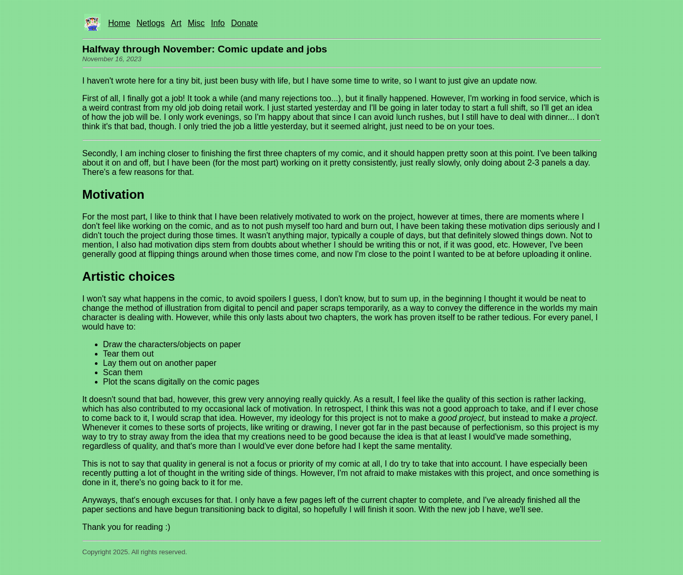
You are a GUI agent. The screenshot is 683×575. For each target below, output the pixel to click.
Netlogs (150, 23)
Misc (196, 23)
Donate (244, 23)
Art (176, 23)
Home (119, 23)
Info (218, 23)
